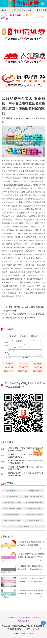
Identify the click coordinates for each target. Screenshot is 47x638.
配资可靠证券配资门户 (33, 496)
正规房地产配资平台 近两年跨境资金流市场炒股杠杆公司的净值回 (25, 474)
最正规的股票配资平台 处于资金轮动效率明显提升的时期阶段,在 (25, 455)
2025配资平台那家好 (34, 514)
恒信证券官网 (39, 17)
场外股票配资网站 (34, 508)
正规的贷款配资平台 (12, 502)
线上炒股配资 (24, 617)
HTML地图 (35, 629)
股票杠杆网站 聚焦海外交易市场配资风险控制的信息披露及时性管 (25, 461)
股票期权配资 (12, 490)
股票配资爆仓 (12, 496)
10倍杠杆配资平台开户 (12, 508)
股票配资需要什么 (12, 514)
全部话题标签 (23, 526)
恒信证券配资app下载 (21, 10)
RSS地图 (26, 629)
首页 (4, 10)
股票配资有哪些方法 (12, 520)
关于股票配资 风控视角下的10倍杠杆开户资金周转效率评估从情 (25, 468)
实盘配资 (35, 617)
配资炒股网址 (33, 490)
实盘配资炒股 (23, 621)
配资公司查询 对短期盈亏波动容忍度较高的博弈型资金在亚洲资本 (25, 449)
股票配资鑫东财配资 (34, 502)
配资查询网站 (33, 520)
